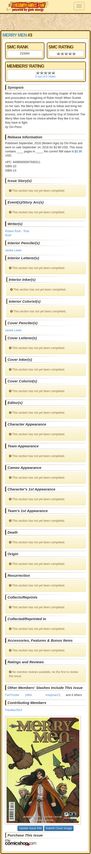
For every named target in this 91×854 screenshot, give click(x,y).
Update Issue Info (30, 828)
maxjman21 (53, 695)
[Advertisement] (45, 22)
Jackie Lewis (13, 250)
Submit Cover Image (59, 828)
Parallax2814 (13, 710)
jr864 (28, 695)
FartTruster (12, 695)
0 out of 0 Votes (45, 76)
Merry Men (14, 35)
